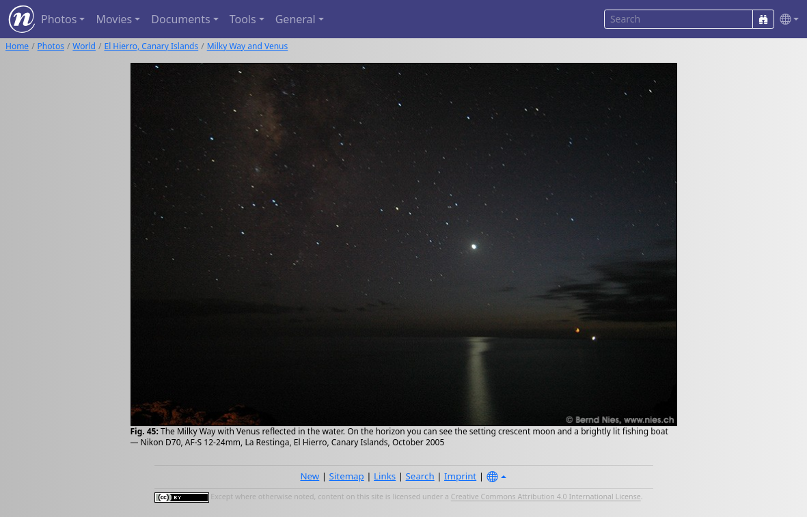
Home (17, 46)
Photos (51, 46)
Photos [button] (59, 19)
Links (385, 476)
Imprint (460, 476)
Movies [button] (114, 19)
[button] (786, 19)
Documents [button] (180, 19)
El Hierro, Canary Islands (151, 46)
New (309, 476)
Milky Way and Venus (247, 46)
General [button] (295, 19)
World (84, 46)
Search (420, 476)
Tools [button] (243, 19)
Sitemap (346, 476)
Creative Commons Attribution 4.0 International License (546, 497)
